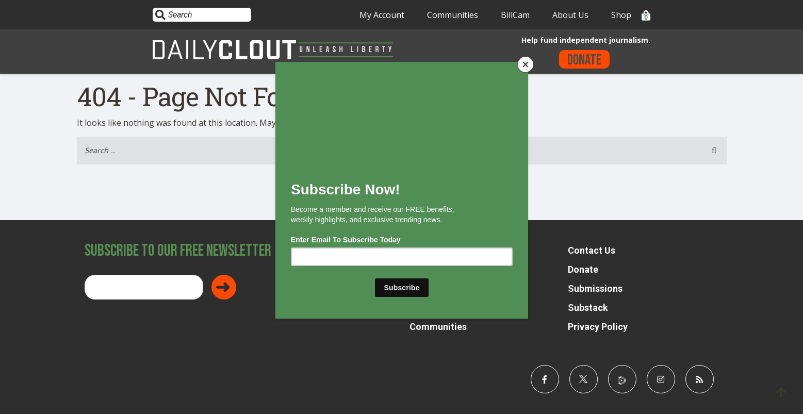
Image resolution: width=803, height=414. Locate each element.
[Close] (525, 64)
